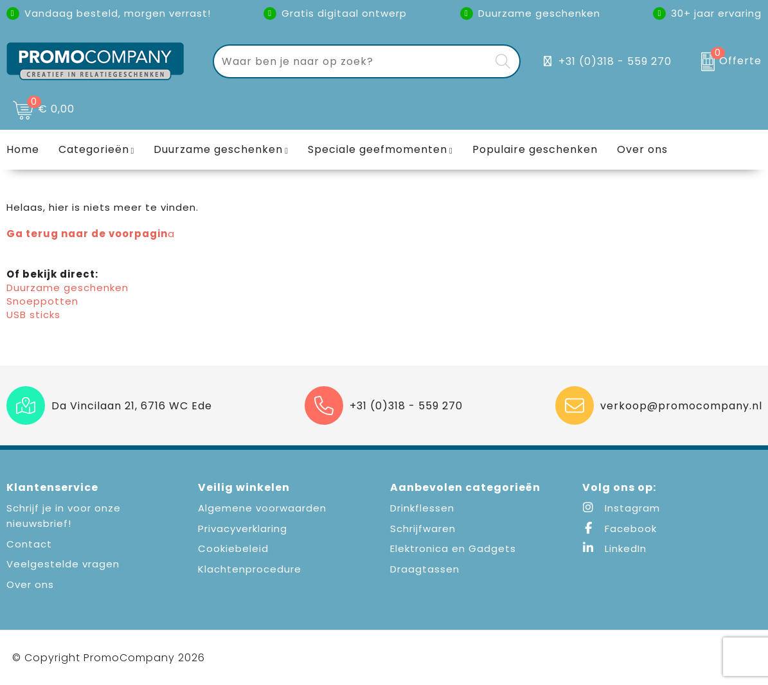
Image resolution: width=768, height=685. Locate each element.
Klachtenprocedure (249, 569)
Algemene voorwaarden (262, 508)
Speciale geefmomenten (377, 149)
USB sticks (33, 314)
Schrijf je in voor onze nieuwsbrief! (63, 515)
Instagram (621, 508)
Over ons (30, 584)
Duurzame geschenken (218, 149)
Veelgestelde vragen (63, 564)
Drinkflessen (422, 508)
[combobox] (351, 61)
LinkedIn (614, 548)
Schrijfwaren (423, 528)
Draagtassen (425, 569)
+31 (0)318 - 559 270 (615, 61)
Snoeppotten (42, 301)
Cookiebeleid (233, 548)
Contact (29, 544)
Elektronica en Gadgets (453, 548)
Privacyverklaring (242, 528)
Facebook (619, 528)
